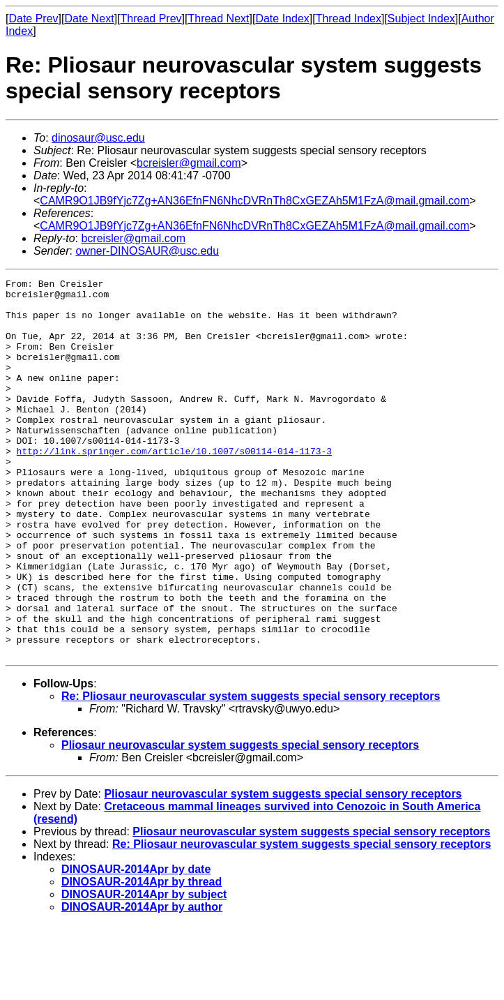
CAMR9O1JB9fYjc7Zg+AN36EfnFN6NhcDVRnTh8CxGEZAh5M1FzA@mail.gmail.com (254, 201)
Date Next (89, 18)
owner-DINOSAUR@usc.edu (147, 251)
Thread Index (348, 18)
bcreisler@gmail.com (189, 163)
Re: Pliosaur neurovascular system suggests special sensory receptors (250, 771)
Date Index (282, 18)
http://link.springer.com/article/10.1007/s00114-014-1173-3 (174, 486)
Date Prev (33, 18)
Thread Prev (151, 18)
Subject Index (421, 18)
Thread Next (218, 18)
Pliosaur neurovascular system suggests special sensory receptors (240, 820)
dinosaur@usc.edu (98, 138)
